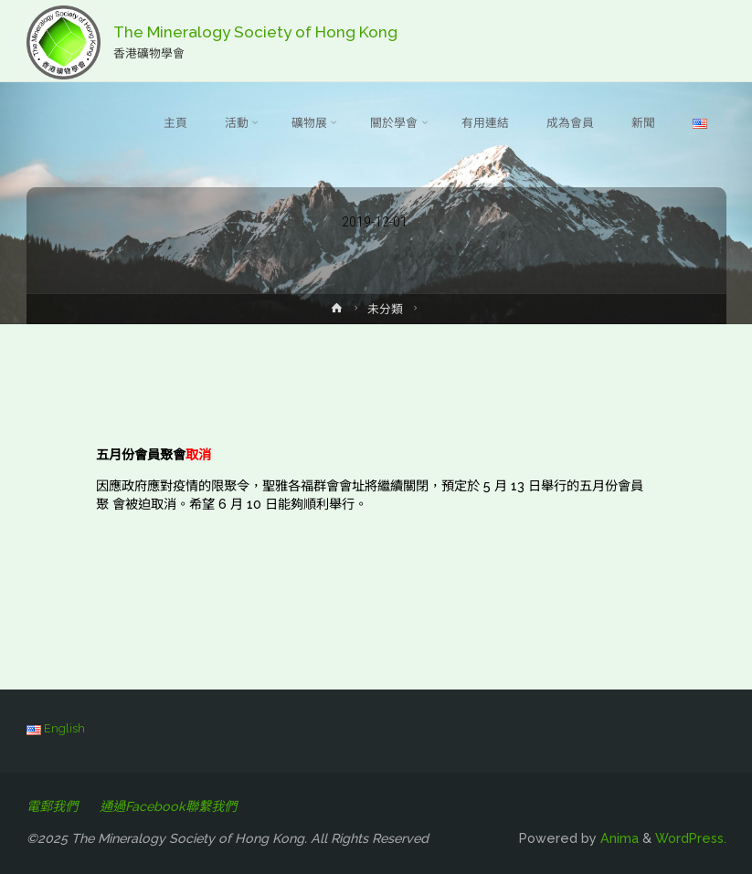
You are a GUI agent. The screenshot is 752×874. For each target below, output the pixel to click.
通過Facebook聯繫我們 (168, 806)
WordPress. (690, 838)
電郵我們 (52, 806)
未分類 (385, 309)
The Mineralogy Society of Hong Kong (255, 32)
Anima (618, 838)
